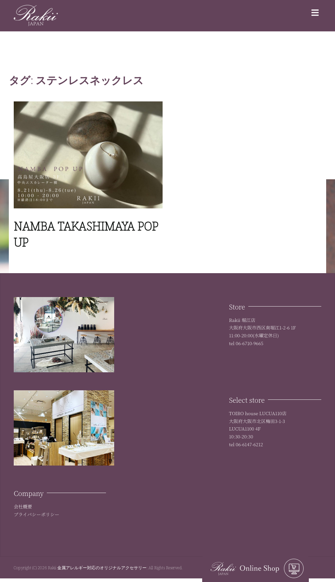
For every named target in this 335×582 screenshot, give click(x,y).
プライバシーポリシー (36, 517)
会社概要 (23, 509)
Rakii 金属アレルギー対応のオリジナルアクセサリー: (98, 571)
